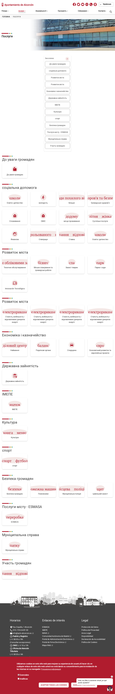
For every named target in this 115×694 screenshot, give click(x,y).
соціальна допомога (57, 71)
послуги (22, 11)
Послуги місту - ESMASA (57, 132)
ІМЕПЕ (57, 105)
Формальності (42, 11)
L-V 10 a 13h (20, 645)
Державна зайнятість (57, 98)
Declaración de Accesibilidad (93, 639)
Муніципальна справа (57, 139)
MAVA (44, 633)
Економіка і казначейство (57, 91)
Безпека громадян (57, 125)
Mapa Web (46, 645)
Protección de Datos (90, 627)
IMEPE (45, 630)
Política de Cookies (89, 642)
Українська (107, 4)
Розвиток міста (57, 77)
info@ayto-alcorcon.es (22, 633)
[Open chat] (110, 689)
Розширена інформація (51, 669)
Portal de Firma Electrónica (53, 642)
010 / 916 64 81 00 (20, 630)
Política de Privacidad (90, 630)
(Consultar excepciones (20, 642)
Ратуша (5, 11)
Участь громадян (57, 146)
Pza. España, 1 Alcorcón (22, 627)
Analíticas (24, 679)
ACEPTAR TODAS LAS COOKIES (54, 685)
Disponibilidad (87, 636)
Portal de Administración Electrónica (57, 639)
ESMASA (45, 627)
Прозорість (63, 11)
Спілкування (83, 11)
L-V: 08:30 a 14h (16, 654)
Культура (57, 112)
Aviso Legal (86, 633)
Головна (6, 17)
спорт (57, 118)
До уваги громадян (57, 64)
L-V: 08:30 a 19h (16, 639)
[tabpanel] (57, 35)
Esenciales (24, 675)
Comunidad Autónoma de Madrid (55, 636)
